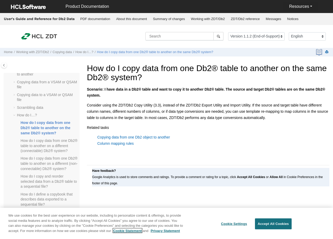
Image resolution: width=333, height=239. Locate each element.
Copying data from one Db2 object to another (133, 137)
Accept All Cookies (273, 226)
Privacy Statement (165, 233)
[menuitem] (95, 19)
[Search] (218, 36)
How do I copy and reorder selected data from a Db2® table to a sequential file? (49, 181)
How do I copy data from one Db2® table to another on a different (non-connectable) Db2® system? (49, 163)
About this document (131, 19)
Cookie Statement (127, 233)
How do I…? (84, 52)
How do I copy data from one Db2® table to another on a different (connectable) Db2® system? (49, 146)
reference (245, 19)
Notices (292, 19)
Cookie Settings (234, 226)
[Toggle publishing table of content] (4, 65)
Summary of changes (169, 19)
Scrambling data (30, 107)
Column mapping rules (115, 143)
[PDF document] (319, 52)
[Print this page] (327, 52)
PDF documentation (95, 19)
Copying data (62, 52)
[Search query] (184, 36)
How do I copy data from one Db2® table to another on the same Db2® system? (155, 52)
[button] (15, 82)
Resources (299, 6)
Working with (208, 19)
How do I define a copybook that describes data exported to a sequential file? (47, 199)
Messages (273, 19)
